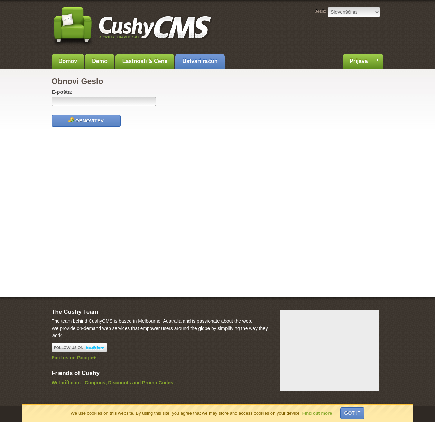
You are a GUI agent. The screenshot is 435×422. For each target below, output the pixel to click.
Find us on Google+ (74, 357)
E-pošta (61, 92)
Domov (67, 61)
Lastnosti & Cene (145, 61)
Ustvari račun (200, 61)
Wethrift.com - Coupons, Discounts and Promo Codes (112, 382)
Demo (99, 61)
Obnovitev (86, 120)
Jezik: (320, 11)
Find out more (317, 413)
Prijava (364, 60)
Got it (352, 413)
